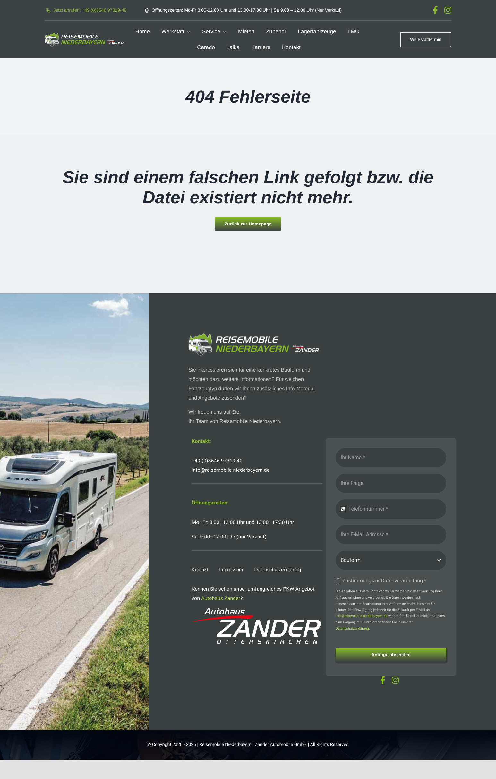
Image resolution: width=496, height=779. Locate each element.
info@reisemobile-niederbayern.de (362, 616)
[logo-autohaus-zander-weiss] (256, 610)
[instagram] (447, 10)
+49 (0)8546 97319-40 (217, 461)
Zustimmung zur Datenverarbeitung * (384, 581)
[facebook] (435, 10)
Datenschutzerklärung (352, 628)
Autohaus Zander (220, 598)
